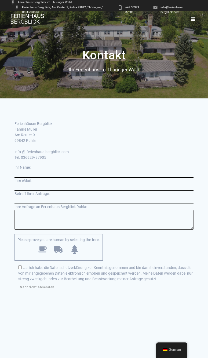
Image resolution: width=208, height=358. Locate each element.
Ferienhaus (27, 19)
